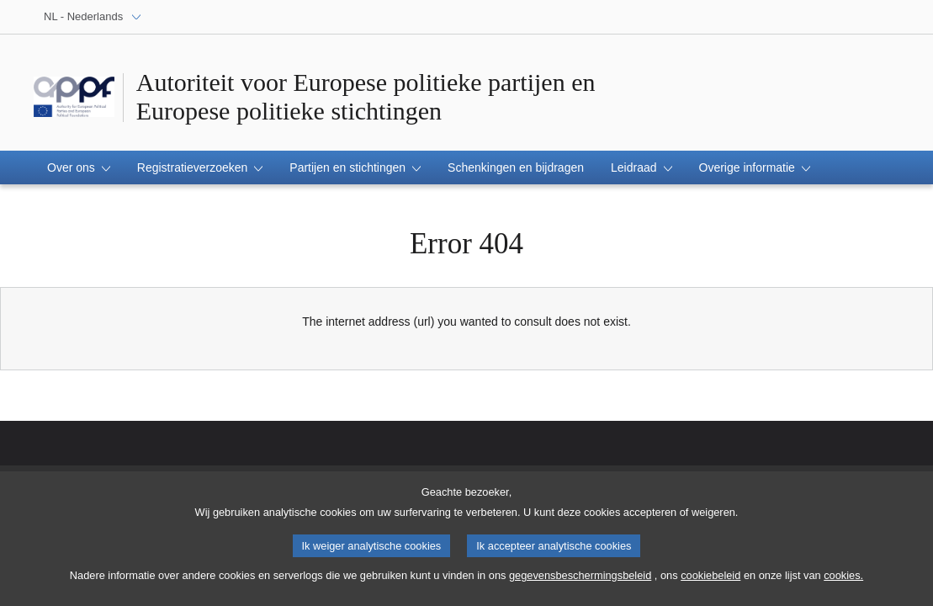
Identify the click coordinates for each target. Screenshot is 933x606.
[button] (79, 167)
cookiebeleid (710, 581)
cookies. (843, 581)
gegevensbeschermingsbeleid (580, 581)
